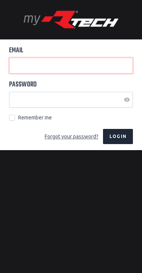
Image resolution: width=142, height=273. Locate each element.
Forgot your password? (71, 136)
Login (117, 136)
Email (16, 51)
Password (23, 85)
